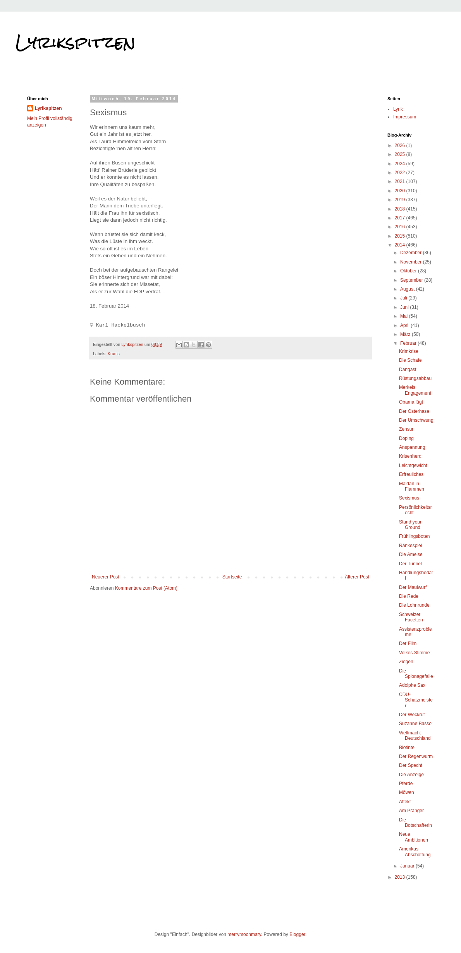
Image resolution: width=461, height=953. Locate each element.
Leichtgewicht (413, 465)
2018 (400, 209)
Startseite (232, 577)
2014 (400, 245)
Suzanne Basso (415, 723)
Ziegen (406, 661)
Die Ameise (411, 554)
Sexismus (409, 498)
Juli (404, 298)
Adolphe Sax (412, 685)
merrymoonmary (244, 934)
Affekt (405, 801)
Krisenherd (410, 456)
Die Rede (408, 596)
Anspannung (412, 447)
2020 (400, 190)
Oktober (409, 271)
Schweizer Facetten (411, 617)
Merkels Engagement (415, 390)
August (408, 289)
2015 (400, 236)
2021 (400, 181)
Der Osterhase (414, 411)
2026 (400, 145)
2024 (400, 163)
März (406, 334)
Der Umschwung (416, 420)
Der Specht (410, 765)
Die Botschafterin (415, 822)
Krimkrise (408, 351)
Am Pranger (411, 810)
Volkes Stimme (414, 652)
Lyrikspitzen (75, 42)
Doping (406, 438)
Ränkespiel (410, 545)
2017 (400, 218)
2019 (400, 199)
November (411, 262)
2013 (400, 877)
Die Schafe (410, 360)
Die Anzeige (411, 774)
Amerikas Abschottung (415, 851)
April (405, 325)
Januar (408, 866)
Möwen (406, 792)
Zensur (406, 429)
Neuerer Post (105, 577)
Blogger (297, 934)
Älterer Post (357, 577)
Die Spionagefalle (416, 673)
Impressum (404, 117)
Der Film (407, 643)
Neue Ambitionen (413, 837)
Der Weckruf (412, 714)
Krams (114, 353)
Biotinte (407, 747)
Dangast (407, 369)
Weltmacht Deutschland (415, 735)
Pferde (406, 783)
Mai (404, 316)
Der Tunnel (410, 563)
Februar (409, 343)
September (412, 280)
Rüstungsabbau (415, 378)
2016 (400, 226)
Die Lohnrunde (414, 605)
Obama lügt (411, 402)
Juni (405, 307)
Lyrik (398, 109)
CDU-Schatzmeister (416, 700)
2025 (400, 154)
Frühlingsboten (414, 536)
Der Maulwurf (413, 587)
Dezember (411, 252)
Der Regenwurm (416, 756)
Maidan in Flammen (411, 486)
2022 (400, 172)
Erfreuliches (411, 474)
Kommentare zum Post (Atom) (146, 588)
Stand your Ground (410, 524)
